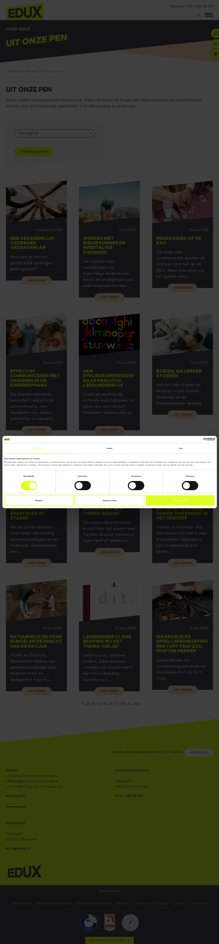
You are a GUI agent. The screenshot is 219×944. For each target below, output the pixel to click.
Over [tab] (181, 448)
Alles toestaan (180, 500)
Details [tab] (109, 448)
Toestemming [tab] (38, 448)
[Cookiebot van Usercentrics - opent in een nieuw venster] (190, 439)
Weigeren (39, 500)
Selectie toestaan (110, 500)
